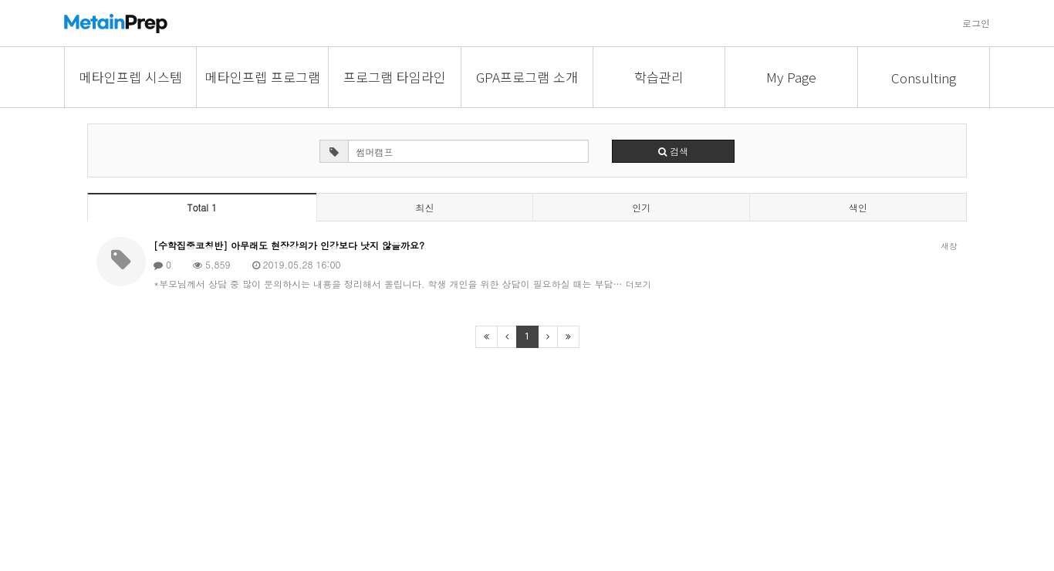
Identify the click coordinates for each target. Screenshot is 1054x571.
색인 (858, 207)
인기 (641, 207)
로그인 (976, 22)
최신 (424, 207)
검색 (673, 150)
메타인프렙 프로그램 (262, 76)
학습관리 (659, 76)
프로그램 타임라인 (394, 76)
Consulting (923, 77)
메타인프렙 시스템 (130, 76)
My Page (791, 76)
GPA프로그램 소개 (527, 76)
